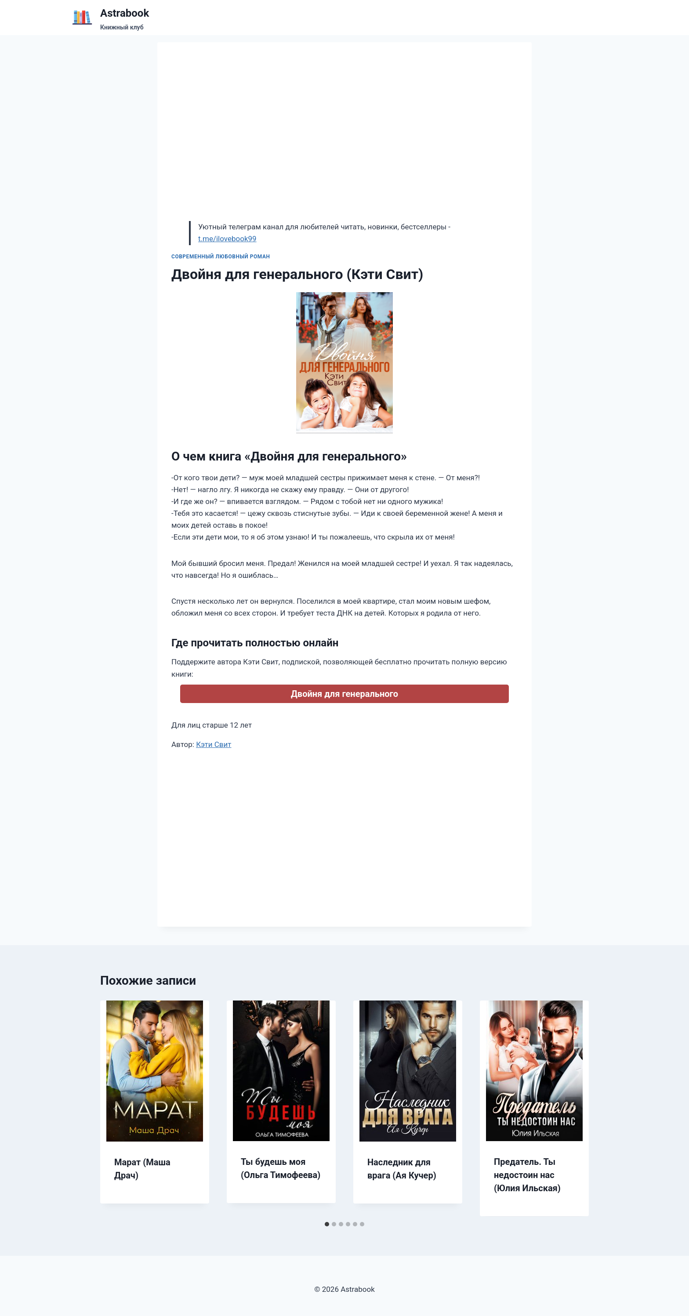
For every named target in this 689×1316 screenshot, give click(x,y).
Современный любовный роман (220, 257)
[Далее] (573, 1108)
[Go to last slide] (116, 1108)
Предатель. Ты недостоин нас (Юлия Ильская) (527, 1174)
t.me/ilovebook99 (227, 238)
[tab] (327, 1224)
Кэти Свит (213, 744)
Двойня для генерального (344, 694)
